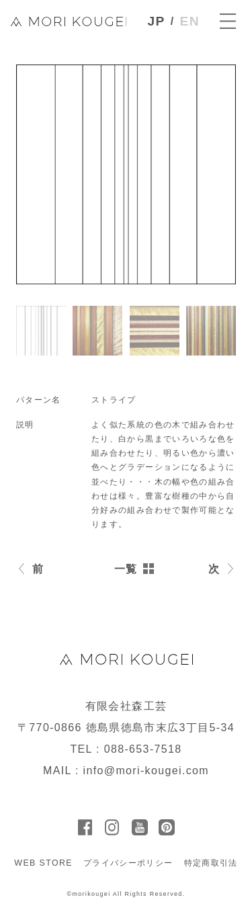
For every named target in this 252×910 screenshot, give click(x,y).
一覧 (126, 569)
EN (190, 21)
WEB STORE (43, 863)
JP (156, 21)
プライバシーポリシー (128, 863)
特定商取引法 (211, 863)
